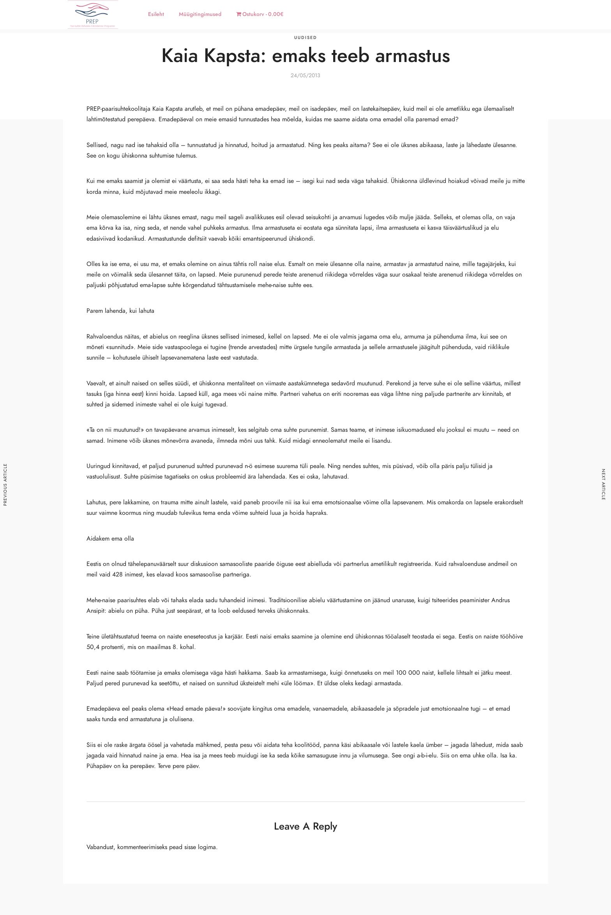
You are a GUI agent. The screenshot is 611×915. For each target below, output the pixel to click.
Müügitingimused (200, 14)
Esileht (156, 14)
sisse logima (200, 847)
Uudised (305, 38)
